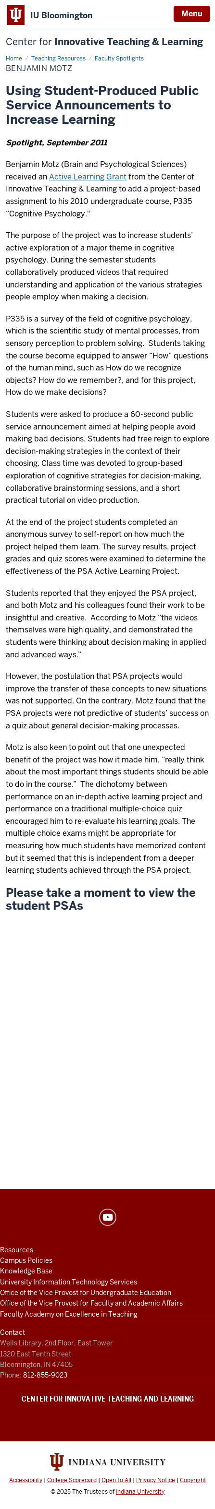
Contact (12, 1332)
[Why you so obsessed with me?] (107, 979)
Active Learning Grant (87, 177)
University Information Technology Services (68, 1282)
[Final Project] (107, 1103)
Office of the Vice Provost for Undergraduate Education (85, 1292)
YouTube (107, 1217)
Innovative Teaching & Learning (104, 42)
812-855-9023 (45, 1375)
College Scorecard (72, 1480)
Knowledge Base (26, 1271)
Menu (191, 14)
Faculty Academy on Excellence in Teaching (69, 1314)
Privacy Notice (155, 1480)
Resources (16, 1250)
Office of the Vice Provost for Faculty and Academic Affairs (91, 1303)
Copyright (193, 1480)
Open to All (116, 1480)
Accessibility (25, 1480)
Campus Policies (26, 1260)
